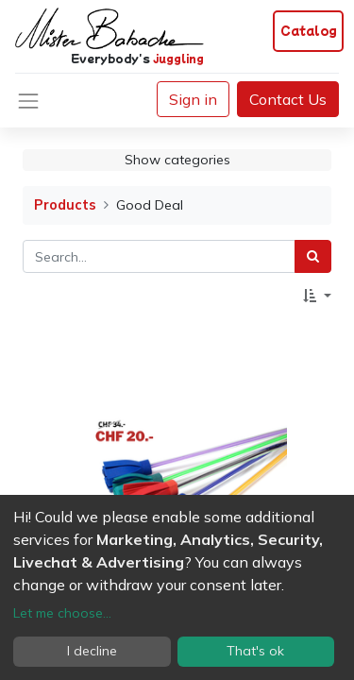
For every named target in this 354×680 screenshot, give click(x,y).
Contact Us (288, 99)
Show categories (177, 159)
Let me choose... (62, 612)
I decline (92, 650)
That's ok (255, 650)
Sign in (193, 99)
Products (65, 204)
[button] (317, 296)
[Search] (313, 256)
